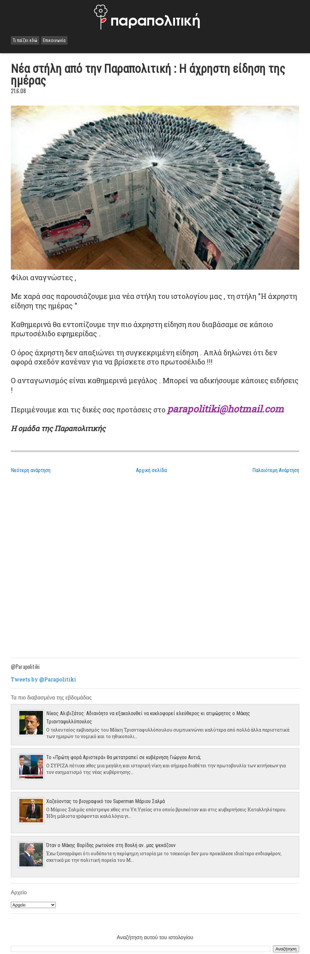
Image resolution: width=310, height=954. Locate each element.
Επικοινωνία (54, 40)
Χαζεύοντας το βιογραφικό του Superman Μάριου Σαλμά (105, 801)
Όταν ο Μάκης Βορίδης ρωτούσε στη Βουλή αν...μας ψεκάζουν (111, 845)
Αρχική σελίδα (151, 470)
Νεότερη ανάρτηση (30, 470)
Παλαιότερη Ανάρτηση (275, 470)
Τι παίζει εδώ (25, 40)
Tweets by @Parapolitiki (43, 679)
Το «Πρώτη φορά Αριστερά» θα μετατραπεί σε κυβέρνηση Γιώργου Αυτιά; (123, 757)
